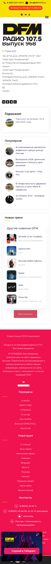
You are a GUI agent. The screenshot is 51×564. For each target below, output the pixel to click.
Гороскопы (25, 428)
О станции (25, 444)
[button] (46, 17)
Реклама (25, 472)
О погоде (25, 414)
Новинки (25, 458)
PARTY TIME (25, 405)
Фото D (25, 467)
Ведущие (25, 463)
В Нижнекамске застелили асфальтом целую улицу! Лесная (31, 150)
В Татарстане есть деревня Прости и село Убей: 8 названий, (31, 186)
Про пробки (26, 419)
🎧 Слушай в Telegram (21, 551)
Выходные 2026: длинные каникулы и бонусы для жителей (30, 162)
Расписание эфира (25, 453)
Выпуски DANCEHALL (25, 423)
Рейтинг (25, 476)
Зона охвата (25, 449)
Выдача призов (25, 490)
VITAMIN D (25, 410)
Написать (28, 516)
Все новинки (25, 314)
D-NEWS (25, 401)
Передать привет (25, 481)
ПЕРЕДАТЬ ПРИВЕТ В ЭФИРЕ (25, 8)
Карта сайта (25, 485)
